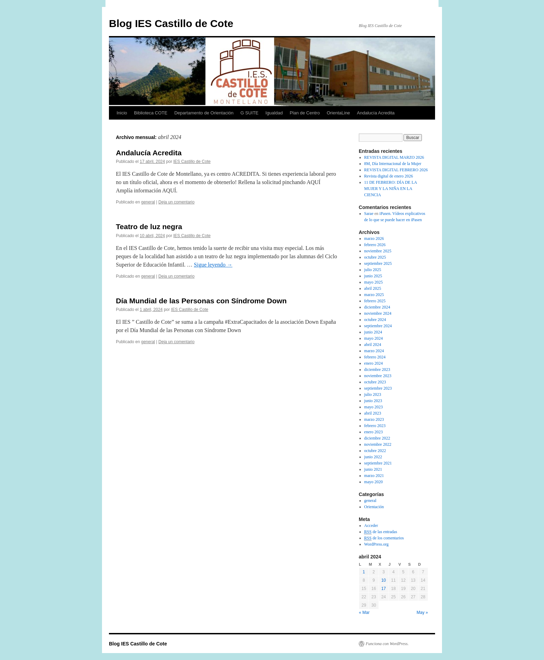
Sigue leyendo (213, 265)
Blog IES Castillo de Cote (171, 23)
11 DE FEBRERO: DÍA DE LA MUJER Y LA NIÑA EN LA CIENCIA (390, 188)
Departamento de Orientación (203, 112)
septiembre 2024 (378, 325)
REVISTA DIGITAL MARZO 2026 (394, 157)
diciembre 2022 (377, 438)
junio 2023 (373, 400)
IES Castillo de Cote (192, 161)
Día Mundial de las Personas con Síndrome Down (201, 301)
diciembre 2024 (377, 307)
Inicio (122, 112)
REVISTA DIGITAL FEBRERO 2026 (396, 169)
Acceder (371, 525)
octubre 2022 (375, 450)
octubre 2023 (375, 382)
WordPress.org (376, 544)
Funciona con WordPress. (387, 643)
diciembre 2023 (377, 369)
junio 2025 (373, 275)
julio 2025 (372, 269)
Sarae (369, 213)
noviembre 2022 (377, 444)
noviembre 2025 (377, 251)
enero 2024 (373, 363)
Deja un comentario (177, 202)
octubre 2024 (375, 319)
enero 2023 (373, 431)
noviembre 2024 (377, 313)
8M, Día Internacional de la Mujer (393, 163)
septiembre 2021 (378, 463)
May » (422, 612)
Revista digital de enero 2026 (388, 176)
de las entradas (380, 532)
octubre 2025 (375, 257)
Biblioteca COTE (150, 112)
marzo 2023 (374, 419)
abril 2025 (372, 288)
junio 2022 (373, 456)
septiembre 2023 (378, 388)
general (148, 202)
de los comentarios (384, 538)
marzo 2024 (374, 350)
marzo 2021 (374, 475)
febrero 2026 (375, 244)
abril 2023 (372, 413)
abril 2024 (372, 344)
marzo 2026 (374, 238)
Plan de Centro (305, 112)
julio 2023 (372, 394)
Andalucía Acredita (375, 112)
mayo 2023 (373, 407)
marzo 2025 (374, 294)
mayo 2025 (373, 282)
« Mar (364, 612)
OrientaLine (338, 112)
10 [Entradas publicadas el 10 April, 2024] (383, 580)
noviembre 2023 (377, 375)
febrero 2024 (375, 357)
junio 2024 (373, 332)
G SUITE (249, 112)
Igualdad (274, 112)
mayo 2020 (373, 481)
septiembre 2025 (378, 263)
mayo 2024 (373, 338)
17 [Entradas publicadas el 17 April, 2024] (383, 588)
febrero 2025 (375, 300)
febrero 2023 (375, 425)
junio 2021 (373, 469)
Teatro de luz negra (149, 227)
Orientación (374, 506)
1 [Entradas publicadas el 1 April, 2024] (364, 572)
